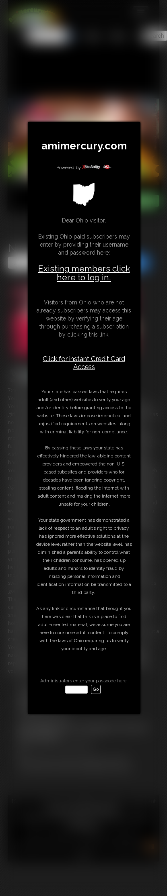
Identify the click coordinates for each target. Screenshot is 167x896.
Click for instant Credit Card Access (84, 363)
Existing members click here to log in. (84, 272)
